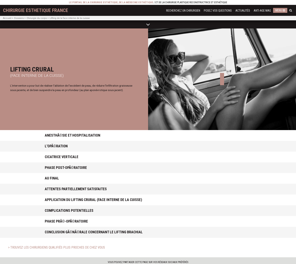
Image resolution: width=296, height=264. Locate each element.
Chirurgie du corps (37, 18)
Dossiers (19, 18)
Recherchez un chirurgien (183, 10)
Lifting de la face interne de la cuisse (70, 18)
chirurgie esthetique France (35, 10)
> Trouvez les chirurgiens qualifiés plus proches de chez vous (56, 247)
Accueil (7, 18)
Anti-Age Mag (262, 10)
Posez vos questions (218, 10)
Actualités (242, 10)
